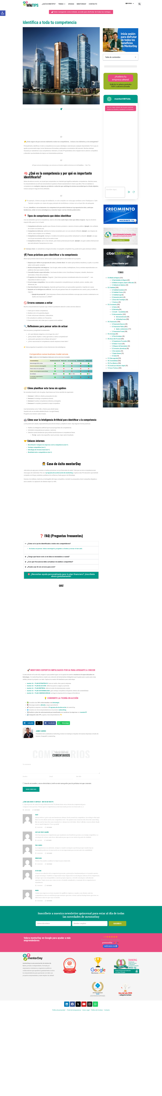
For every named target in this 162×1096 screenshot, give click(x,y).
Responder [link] (37, 810)
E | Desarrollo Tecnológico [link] (118, 299)
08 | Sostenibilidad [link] (112, 361)
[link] (2, 13)
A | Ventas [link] (114, 307)
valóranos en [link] (110, 946)
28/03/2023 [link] (40, 901)
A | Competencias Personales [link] (119, 341)
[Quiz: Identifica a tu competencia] (61, 627)
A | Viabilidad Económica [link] (118, 290)
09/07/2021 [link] (39, 827)
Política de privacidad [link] (58, 1010)
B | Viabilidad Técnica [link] (117, 292)
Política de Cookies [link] (97, 1010)
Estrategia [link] (56, 702)
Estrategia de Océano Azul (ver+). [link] (39, 449)
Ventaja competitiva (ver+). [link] (37, 447)
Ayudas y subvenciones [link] (122, 329)
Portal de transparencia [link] (74, 1010)
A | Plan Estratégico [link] (117, 336)
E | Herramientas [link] (116, 351)
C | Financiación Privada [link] (118, 331)
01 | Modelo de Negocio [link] (114, 278)
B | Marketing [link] (115, 309)
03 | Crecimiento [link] (112, 304)
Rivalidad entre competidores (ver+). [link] (40, 452)
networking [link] (62, 710)
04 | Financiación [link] (112, 322)
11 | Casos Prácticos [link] (113, 368)
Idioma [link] (130, 3)
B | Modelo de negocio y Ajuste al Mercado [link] (123, 282)
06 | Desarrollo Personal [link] (114, 339)
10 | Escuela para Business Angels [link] (116, 365)
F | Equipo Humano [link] (116, 353)
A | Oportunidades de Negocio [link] (119, 280)
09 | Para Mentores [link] (113, 363)
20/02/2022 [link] (40, 853)
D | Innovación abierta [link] (117, 297)
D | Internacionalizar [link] (117, 314)
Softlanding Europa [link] (121, 319)
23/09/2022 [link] (40, 864)
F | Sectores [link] (115, 302)
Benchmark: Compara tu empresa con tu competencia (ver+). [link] (48, 445)
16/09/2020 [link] (27, 810)
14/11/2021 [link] (39, 840)
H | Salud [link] (114, 356)
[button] (139, 4)
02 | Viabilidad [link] (111, 287)
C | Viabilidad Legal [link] (117, 295)
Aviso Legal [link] (86, 1010)
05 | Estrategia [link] (111, 334)
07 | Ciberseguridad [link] (113, 358)
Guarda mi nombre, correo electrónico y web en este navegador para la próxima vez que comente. (58, 783)
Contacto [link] (107, 1010)
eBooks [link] (43, 705)
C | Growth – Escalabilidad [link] (118, 312)
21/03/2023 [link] (39, 885)
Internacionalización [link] (121, 317)
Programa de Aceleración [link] (57, 707)
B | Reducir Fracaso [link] (117, 344)
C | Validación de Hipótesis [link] (119, 285)
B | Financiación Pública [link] (118, 326)
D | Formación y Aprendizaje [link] (119, 348)
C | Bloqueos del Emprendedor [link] (119, 346)
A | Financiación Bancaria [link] (118, 324)
